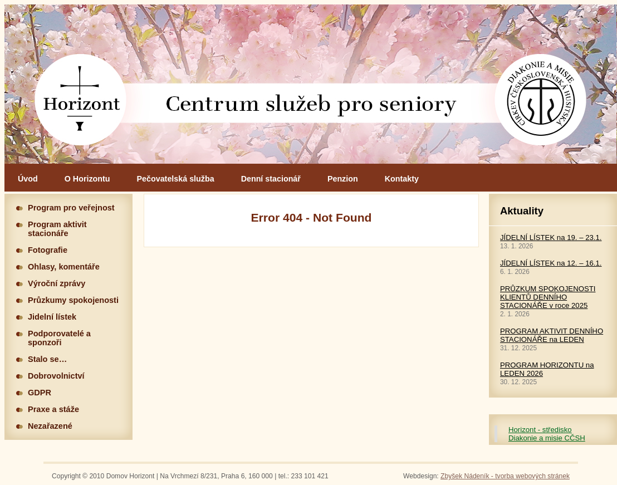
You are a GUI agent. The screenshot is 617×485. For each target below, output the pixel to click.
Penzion (342, 178)
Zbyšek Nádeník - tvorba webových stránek (505, 476)
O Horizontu (87, 178)
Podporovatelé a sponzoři (59, 338)
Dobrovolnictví (56, 375)
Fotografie (47, 250)
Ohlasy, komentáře (64, 266)
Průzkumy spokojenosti (73, 300)
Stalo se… (47, 359)
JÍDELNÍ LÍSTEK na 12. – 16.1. (551, 263)
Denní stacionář (271, 178)
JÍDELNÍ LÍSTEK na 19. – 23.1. (551, 237)
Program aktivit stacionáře (57, 229)
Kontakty (402, 178)
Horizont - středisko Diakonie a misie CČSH (546, 433)
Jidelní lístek (52, 316)
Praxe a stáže (53, 409)
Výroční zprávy (56, 283)
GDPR (39, 392)
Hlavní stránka (310, 84)
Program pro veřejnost (71, 207)
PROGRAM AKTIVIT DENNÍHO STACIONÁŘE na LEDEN (551, 335)
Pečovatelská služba (175, 178)
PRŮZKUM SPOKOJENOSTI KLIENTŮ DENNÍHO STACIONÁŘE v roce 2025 (547, 297)
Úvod (28, 178)
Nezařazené (50, 426)
